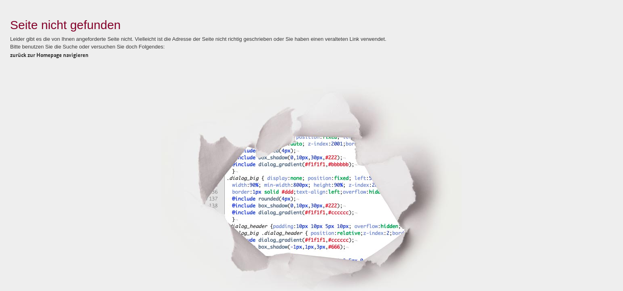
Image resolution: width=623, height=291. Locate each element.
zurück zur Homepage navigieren (49, 55)
